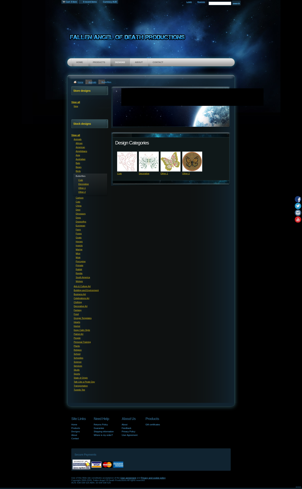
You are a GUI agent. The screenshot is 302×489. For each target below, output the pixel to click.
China (78, 206)
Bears (78, 167)
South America (83, 277)
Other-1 (164, 173)
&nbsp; (127, 161)
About (139, 62)
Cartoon (79, 198)
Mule (78, 257)
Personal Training (82, 342)
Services (78, 366)
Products (99, 62)
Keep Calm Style (82, 330)
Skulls (76, 370)
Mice (78, 253)
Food (76, 314)
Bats (78, 163)
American (80, 147)
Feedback (126, 428)
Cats (78, 202)
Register (201, 2)
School (77, 354)
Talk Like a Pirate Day (84, 382)
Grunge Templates (83, 318)
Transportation (81, 386)
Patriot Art (78, 334)
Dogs (78, 217)
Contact (158, 62)
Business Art (80, 294)
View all (75, 102)
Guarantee (99, 428)
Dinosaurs (81, 213)
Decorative (144, 173)
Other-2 (186, 173)
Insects (79, 245)
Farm (78, 229)
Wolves (79, 281)
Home (79, 62)
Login (189, 2)
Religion (78, 350)
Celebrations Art (81, 298)
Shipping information (104, 431)
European (80, 225)
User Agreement (129, 435)
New (76, 106)
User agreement (128, 478)
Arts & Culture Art (82, 286)
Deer (78, 209)
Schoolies (78, 358)
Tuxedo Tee (79, 390)
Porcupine (81, 261)
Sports (77, 374)
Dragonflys (81, 221)
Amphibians (81, 151)
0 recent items (90, 2)
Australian (80, 159)
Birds (78, 171)
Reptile (79, 273)
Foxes (79, 233)
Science (77, 362)
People (77, 338)
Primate (79, 265)
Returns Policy (101, 424)
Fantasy (77, 310)
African (79, 143)
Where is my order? (103, 435)
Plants (77, 346)
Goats (78, 237)
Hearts (77, 322)
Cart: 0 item (71, 2)
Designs (120, 62)
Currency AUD (110, 2)
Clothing (78, 302)
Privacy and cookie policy (153, 478)
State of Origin (81, 378)
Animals (92, 82)
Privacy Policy (128, 431)
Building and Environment (86, 290)
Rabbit (79, 269)
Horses (79, 241)
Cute (119, 173)
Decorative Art (80, 306)
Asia (78, 155)
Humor (77, 326)
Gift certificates (152, 424)
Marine (79, 249)
